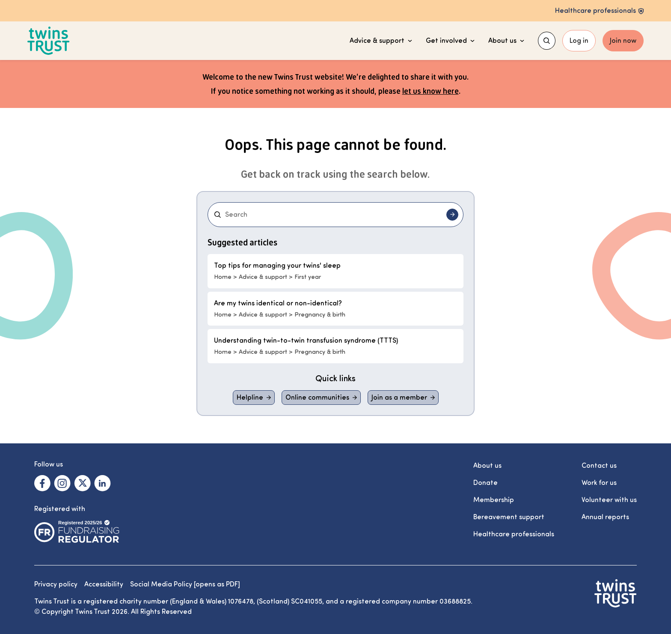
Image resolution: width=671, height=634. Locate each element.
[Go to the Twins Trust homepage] (48, 41)
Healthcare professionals (513, 534)
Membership (493, 500)
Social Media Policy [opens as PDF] (185, 584)
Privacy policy (55, 584)
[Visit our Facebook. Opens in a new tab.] (42, 483)
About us (506, 41)
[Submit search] (452, 215)
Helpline (250, 397)
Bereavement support (508, 517)
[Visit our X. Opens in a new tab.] (82, 483)
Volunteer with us (609, 500)
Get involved (450, 41)
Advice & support (381, 41)
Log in (579, 41)
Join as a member (399, 397)
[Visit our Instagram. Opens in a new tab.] (62, 483)
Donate (485, 483)
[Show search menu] (546, 41)
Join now (623, 41)
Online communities (317, 397)
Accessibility (103, 584)
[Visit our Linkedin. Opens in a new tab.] (102, 483)
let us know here (430, 91)
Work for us (599, 483)
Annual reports (605, 517)
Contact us (599, 466)
